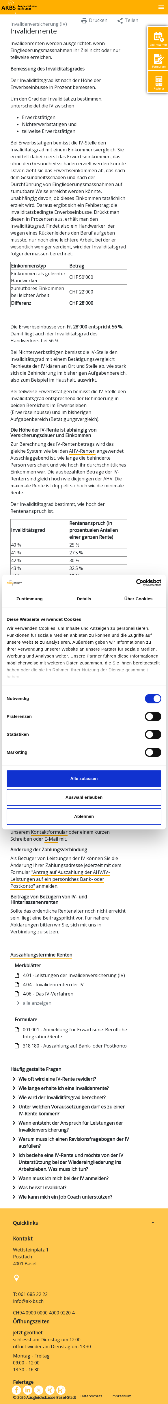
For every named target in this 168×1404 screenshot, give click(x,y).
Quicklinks (25, 1222)
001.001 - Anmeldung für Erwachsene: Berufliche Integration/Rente (75, 1033)
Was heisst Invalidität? (42, 1187)
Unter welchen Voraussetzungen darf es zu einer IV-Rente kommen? (71, 1110)
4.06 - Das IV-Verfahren (48, 994)
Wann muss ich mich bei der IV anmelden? (63, 1178)
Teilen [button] (127, 20)
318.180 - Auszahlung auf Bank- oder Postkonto (75, 1046)
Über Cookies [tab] (138, 598)
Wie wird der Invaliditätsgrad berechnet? (62, 1097)
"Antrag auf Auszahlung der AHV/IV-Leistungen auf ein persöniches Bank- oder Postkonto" (60, 879)
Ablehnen (84, 816)
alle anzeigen (37, 1003)
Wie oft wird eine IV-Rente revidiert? (57, 1079)
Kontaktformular (49, 832)
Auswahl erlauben (84, 797)
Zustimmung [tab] (29, 598)
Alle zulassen (84, 778)
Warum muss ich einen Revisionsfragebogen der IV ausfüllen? (73, 1142)
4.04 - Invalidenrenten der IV (53, 984)
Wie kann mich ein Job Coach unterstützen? (65, 1197)
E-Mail (51, 839)
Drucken (94, 20)
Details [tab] (84, 598)
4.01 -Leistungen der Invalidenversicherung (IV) (74, 975)
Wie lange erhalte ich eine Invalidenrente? (63, 1088)
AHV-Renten (82, 451)
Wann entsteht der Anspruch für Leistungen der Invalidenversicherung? (70, 1126)
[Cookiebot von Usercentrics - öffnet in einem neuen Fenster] (136, 582)
